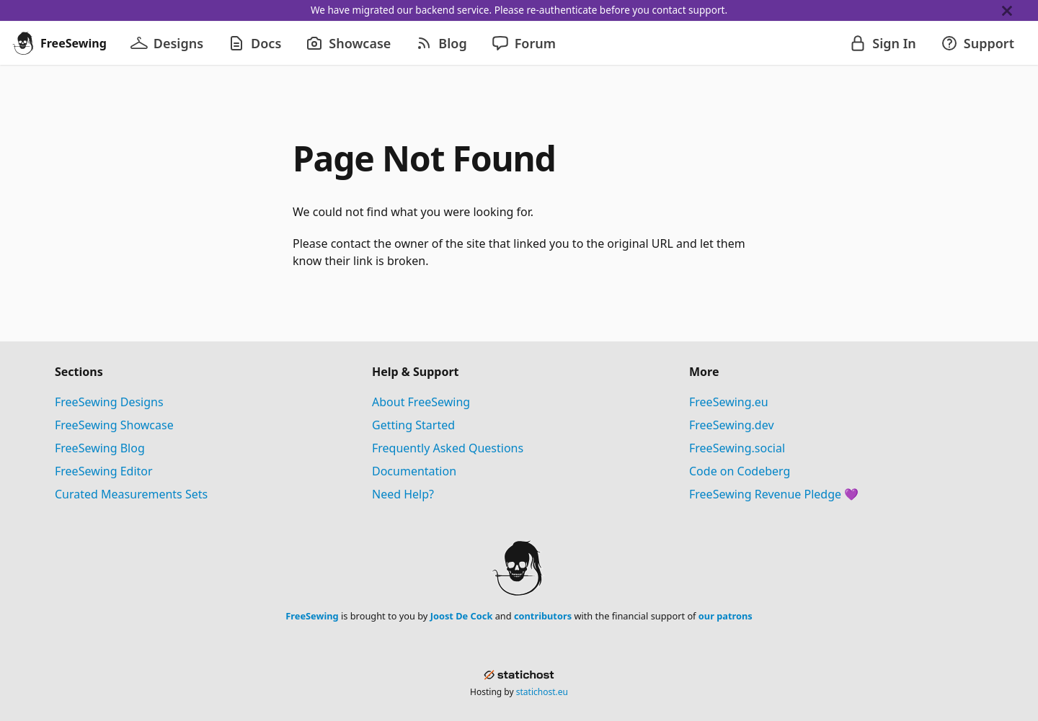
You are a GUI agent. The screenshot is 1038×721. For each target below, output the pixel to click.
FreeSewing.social (737, 448)
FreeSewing (311, 615)
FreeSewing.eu (728, 402)
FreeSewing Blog (100, 448)
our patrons (725, 615)
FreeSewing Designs (109, 402)
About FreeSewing (421, 402)
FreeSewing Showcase (114, 425)
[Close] (1020, 10)
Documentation (414, 471)
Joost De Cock (461, 615)
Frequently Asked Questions (447, 448)
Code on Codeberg (739, 471)
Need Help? (403, 494)
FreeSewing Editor (104, 471)
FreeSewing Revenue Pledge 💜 (774, 494)
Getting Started (413, 425)
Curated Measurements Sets (131, 494)
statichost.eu (542, 692)
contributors (543, 615)
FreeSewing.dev (731, 425)
